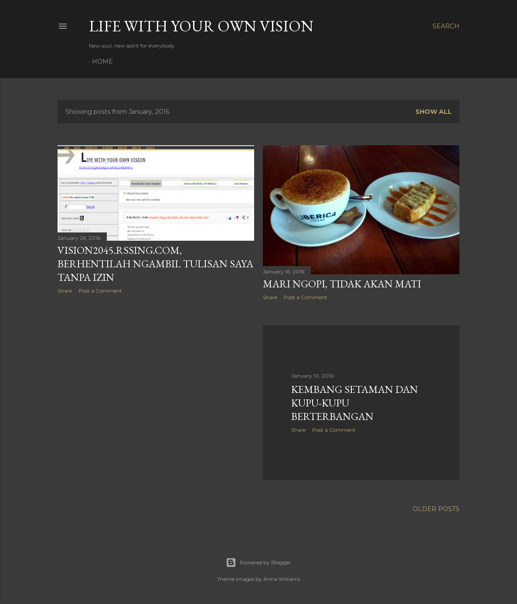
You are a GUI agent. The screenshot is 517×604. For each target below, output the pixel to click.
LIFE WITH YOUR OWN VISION (201, 26)
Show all (433, 112)
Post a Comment (100, 290)
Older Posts (436, 509)
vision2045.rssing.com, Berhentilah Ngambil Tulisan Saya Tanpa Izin (155, 263)
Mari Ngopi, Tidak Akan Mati (342, 283)
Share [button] (65, 290)
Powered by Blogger (258, 562)
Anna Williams (281, 579)
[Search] (445, 26)
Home (102, 61)
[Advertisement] (156, 377)
